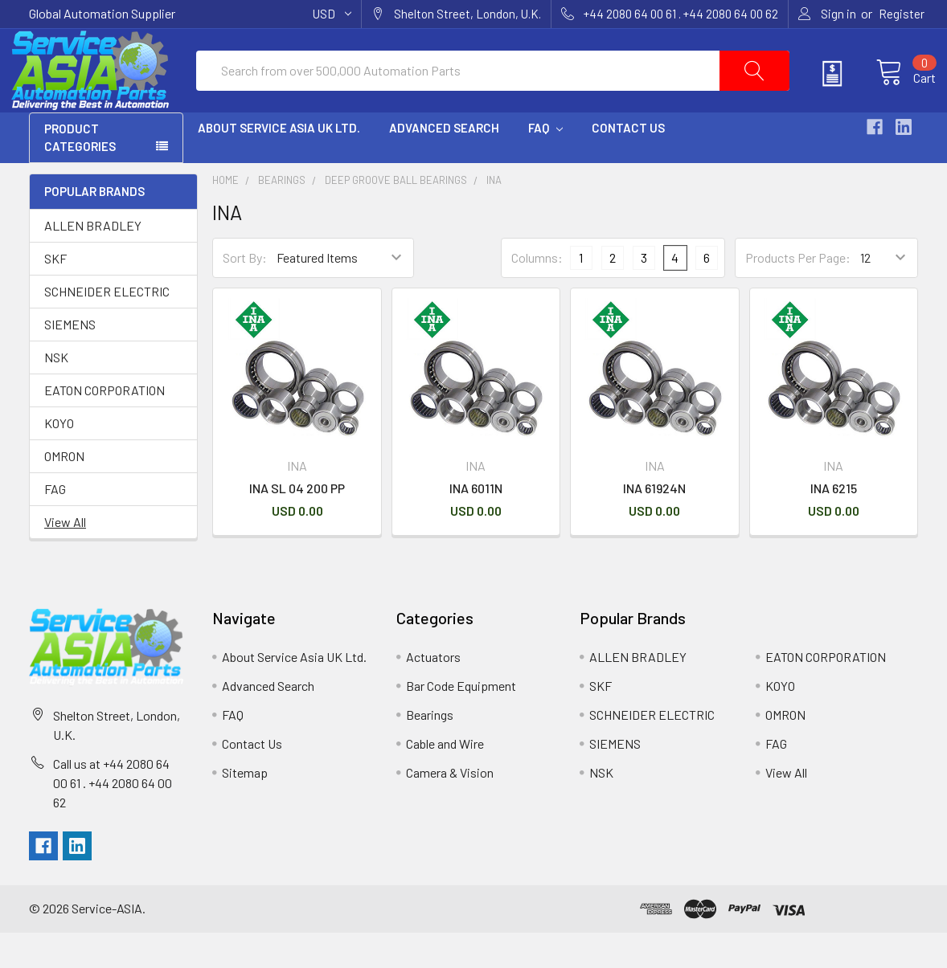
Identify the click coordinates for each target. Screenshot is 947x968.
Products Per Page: (798, 292)
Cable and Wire (445, 778)
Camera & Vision (450, 807)
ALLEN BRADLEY (92, 260)
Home (225, 215)
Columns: (537, 292)
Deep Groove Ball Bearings (396, 215)
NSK (56, 391)
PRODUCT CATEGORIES (80, 173)
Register (901, 13)
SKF (55, 292)
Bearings (281, 215)
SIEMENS (70, 358)
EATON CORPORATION (104, 424)
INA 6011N (475, 522)
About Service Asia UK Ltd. (279, 163)
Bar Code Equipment (461, 720)
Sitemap (245, 807)
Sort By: (245, 292)
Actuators (433, 691)
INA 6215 (833, 522)
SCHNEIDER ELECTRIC (107, 325)
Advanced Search (444, 163)
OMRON (64, 490)
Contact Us (628, 163)
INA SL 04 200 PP (297, 522)
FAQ (545, 163)
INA (494, 215)
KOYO (59, 457)
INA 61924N (654, 522)
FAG (55, 523)
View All (65, 556)
